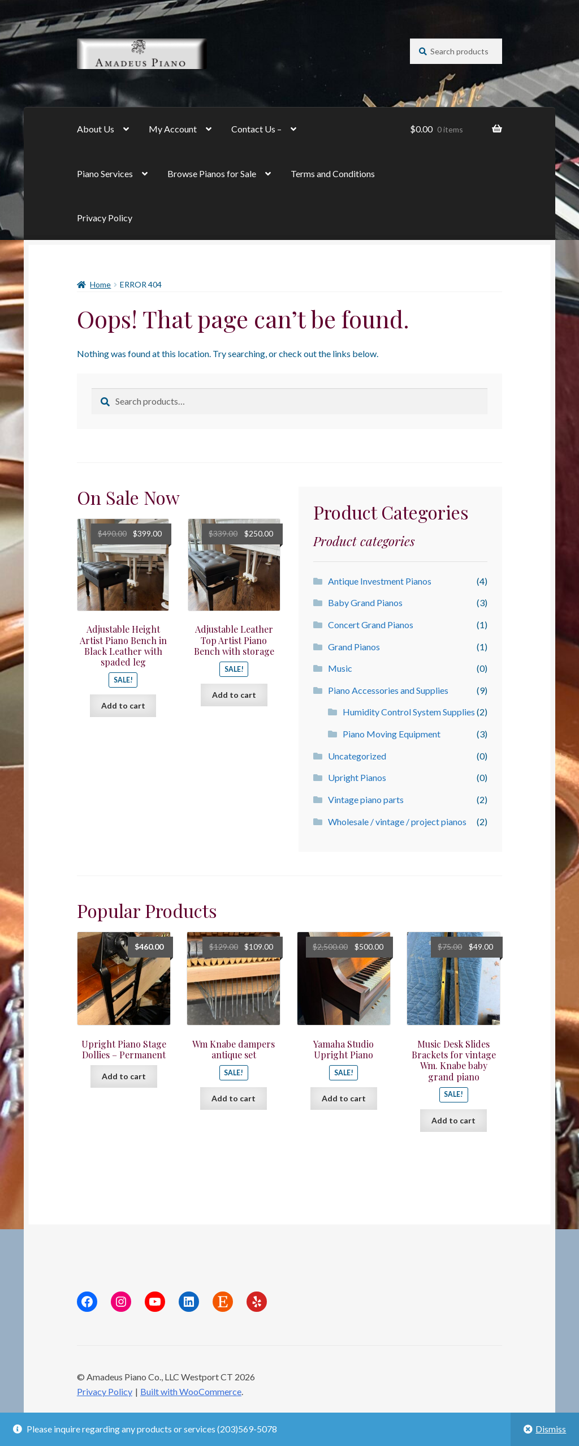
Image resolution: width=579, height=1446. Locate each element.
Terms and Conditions (333, 173)
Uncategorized (357, 755)
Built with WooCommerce (190, 1391)
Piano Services (105, 173)
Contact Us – (256, 128)
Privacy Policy (104, 217)
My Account (173, 128)
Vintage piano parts (366, 799)
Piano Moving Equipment (391, 733)
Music (340, 668)
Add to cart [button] (123, 705)
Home (100, 284)
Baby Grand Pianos (365, 602)
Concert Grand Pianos (370, 624)
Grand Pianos (354, 646)
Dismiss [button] (550, 1428)
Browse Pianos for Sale (211, 173)
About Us (95, 128)
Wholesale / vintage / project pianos (397, 821)
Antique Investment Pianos (379, 581)
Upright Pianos (357, 777)
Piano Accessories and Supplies (388, 690)
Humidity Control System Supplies (409, 711)
